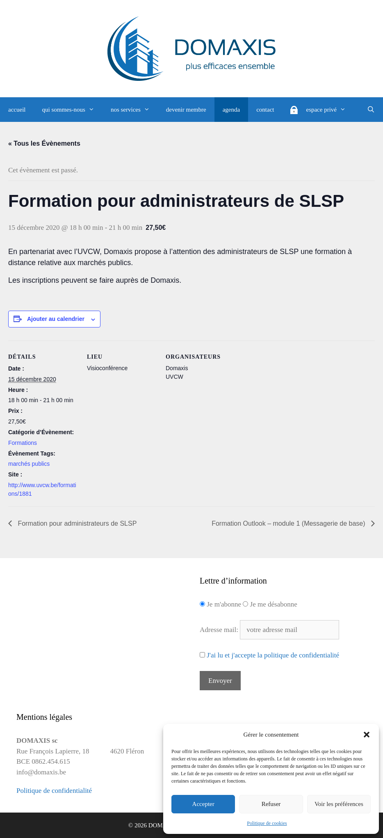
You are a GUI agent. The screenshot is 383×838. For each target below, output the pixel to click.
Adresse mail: (220, 630)
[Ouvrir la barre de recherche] (371, 109)
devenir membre (186, 109)
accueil (16, 109)
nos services (134, 109)
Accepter (203, 804)
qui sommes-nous (72, 109)
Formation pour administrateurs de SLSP (76, 523)
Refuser (271, 804)
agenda (231, 109)
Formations (22, 443)
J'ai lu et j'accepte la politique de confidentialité (273, 655)
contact (265, 109)
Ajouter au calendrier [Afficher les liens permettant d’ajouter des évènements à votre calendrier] (55, 319)
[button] (366, 734)
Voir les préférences (339, 804)
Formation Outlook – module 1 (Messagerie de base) (289, 523)
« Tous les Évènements (44, 143)
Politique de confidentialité (54, 790)
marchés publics (29, 463)
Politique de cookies (267, 823)
